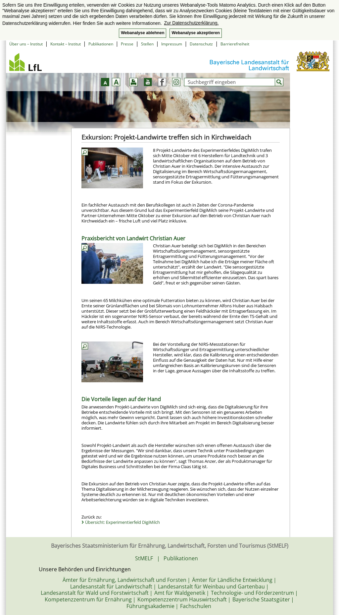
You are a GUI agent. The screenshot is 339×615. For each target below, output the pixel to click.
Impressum (171, 44)
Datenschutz (201, 44)
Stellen (147, 44)
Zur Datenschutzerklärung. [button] (191, 23)
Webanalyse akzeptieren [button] (195, 33)
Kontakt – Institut (65, 44)
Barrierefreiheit (234, 44)
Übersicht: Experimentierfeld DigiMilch (122, 522)
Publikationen (100, 44)
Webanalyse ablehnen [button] (142, 33)
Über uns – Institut (26, 44)
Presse (127, 44)
